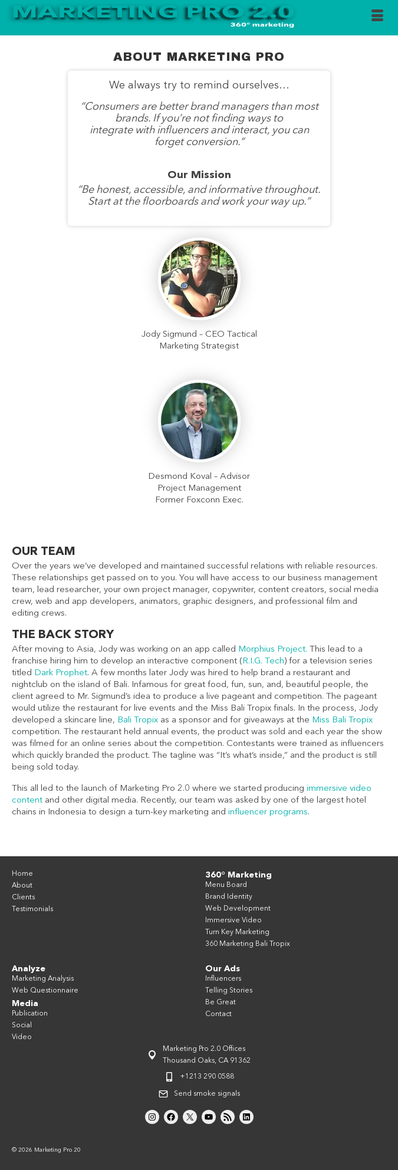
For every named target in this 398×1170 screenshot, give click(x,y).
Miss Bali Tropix (342, 720)
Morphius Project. (272, 649)
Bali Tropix (137, 720)
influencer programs (268, 812)
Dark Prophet (60, 673)
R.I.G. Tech (263, 661)
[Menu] (377, 17)
